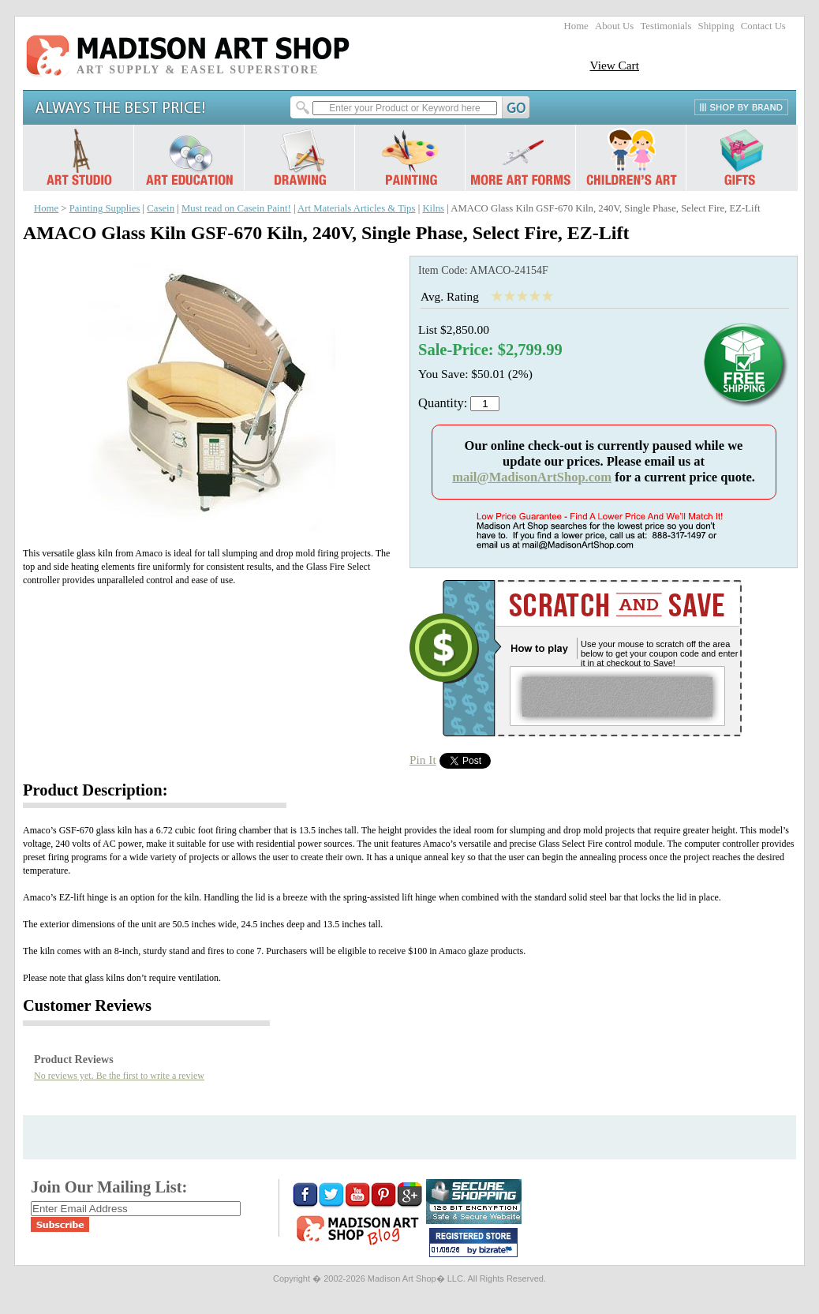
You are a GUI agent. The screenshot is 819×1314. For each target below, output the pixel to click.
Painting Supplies (104, 208)
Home (576, 26)
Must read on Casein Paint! (236, 208)
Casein (160, 208)
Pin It (423, 759)
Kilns (433, 208)
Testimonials (665, 26)
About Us (614, 26)
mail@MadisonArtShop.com (531, 477)
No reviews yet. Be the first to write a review (119, 1075)
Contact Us (763, 26)
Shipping (716, 26)
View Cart (614, 65)
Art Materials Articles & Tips (356, 208)
